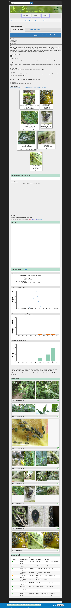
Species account (18, 29)
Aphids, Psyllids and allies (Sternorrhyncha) (35, 20)
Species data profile (18, 269)
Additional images (33, 29)
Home (12, 20)
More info (32, 606)
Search (14, 181)
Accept (54, 605)
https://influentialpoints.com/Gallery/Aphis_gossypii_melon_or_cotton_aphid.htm (28, 87)
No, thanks (60, 605)
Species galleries (19, 20)
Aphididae (49, 20)
